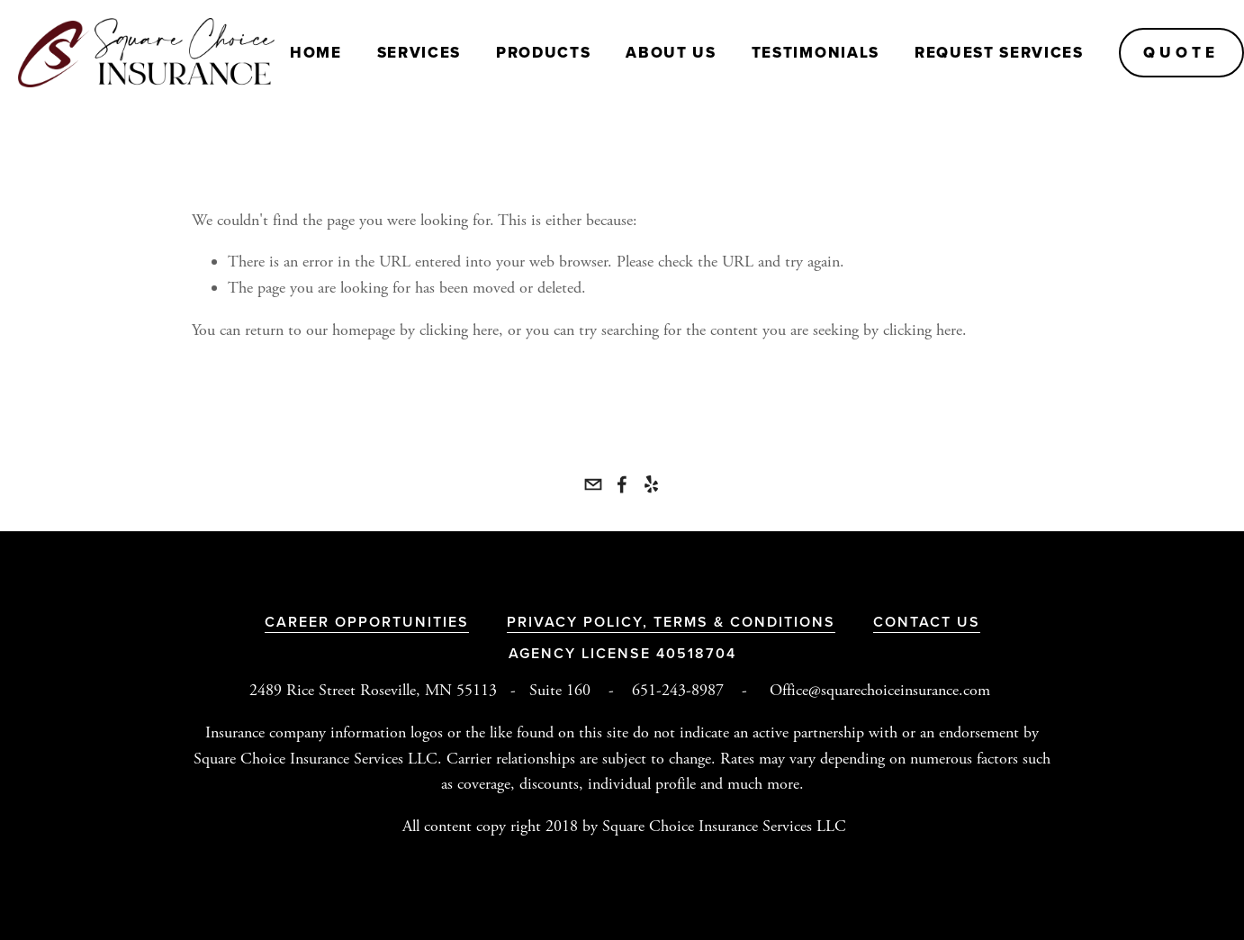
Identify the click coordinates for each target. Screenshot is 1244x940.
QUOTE (1181, 52)
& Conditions (774, 621)
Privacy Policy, (580, 621)
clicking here (459, 330)
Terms (684, 621)
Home (316, 52)
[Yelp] (651, 484)
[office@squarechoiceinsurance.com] (593, 484)
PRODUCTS (543, 52)
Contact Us (926, 621)
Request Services (999, 52)
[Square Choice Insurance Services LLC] (622, 484)
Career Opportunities (367, 621)
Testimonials (815, 52)
